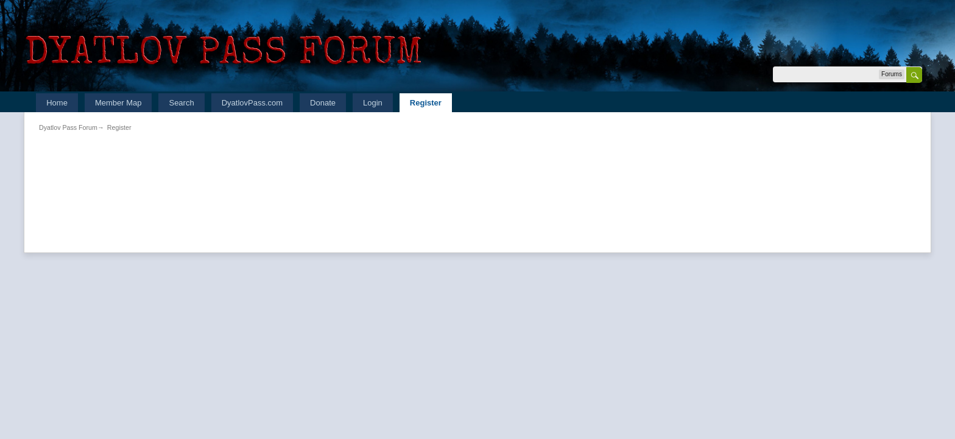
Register (426, 102)
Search (181, 102)
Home (57, 102)
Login (372, 102)
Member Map (118, 102)
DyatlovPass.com (252, 102)
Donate (323, 102)
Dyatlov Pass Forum (68, 127)
